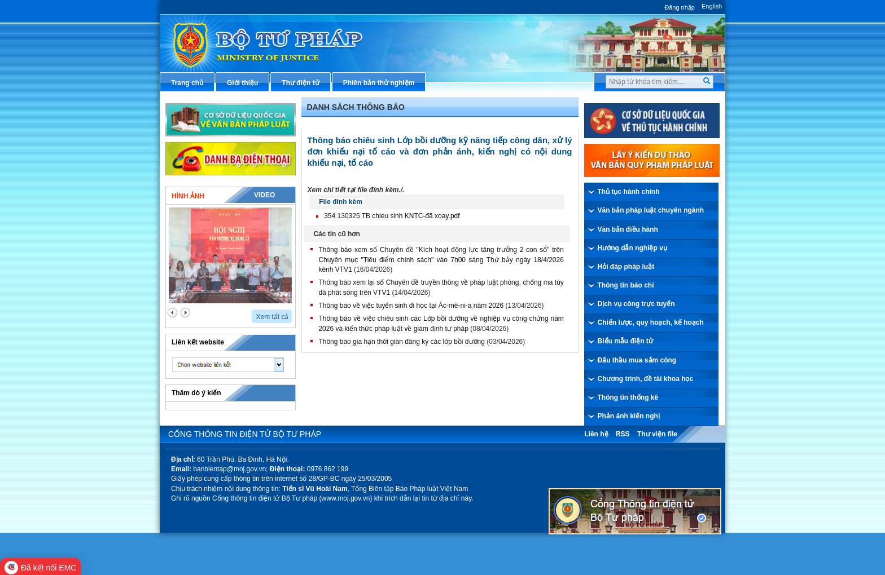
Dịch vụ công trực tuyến (636, 304)
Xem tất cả (272, 317)
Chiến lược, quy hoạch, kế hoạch (651, 322)
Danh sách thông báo (356, 107)
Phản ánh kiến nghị (629, 416)
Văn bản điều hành (628, 229)
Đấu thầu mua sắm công (637, 360)
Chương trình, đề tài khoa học (646, 379)
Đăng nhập (679, 7)
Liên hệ (596, 434)
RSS (623, 434)
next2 (185, 312)
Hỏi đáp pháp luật (626, 267)
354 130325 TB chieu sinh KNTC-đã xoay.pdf (391, 216)
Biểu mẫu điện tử (625, 341)
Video (264, 195)
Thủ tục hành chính (629, 192)
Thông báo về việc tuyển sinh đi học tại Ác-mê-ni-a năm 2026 (410, 305)
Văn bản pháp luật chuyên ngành (651, 210)
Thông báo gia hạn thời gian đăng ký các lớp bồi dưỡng (401, 342)
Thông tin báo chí (626, 285)
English (712, 6)
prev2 (172, 312)
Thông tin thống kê (628, 397)
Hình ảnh (188, 196)
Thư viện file (657, 434)
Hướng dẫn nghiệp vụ (632, 248)
